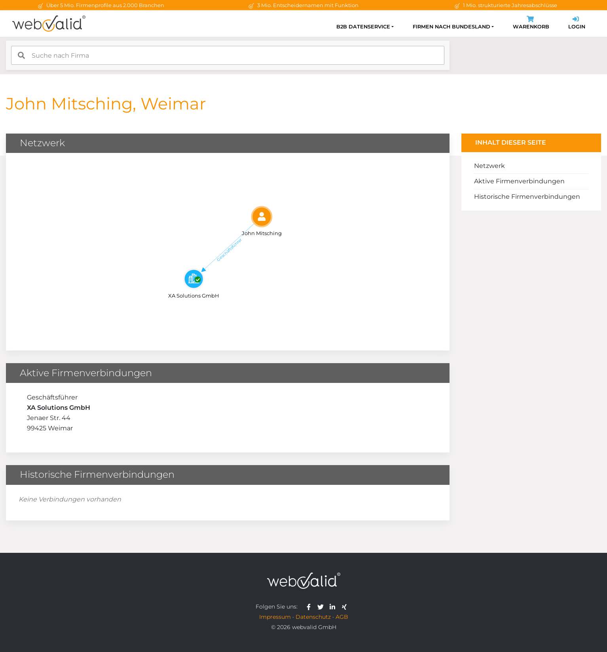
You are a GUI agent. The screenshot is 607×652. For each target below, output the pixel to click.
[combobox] (227, 55)
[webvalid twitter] (322, 606)
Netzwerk (489, 166)
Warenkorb (531, 23)
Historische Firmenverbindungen (527, 196)
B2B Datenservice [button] (363, 27)
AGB (342, 616)
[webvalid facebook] (310, 606)
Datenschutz (313, 616)
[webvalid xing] (345, 606)
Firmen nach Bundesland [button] (451, 27)
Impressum (275, 616)
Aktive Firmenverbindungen (519, 181)
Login (577, 23)
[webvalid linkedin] (334, 606)
